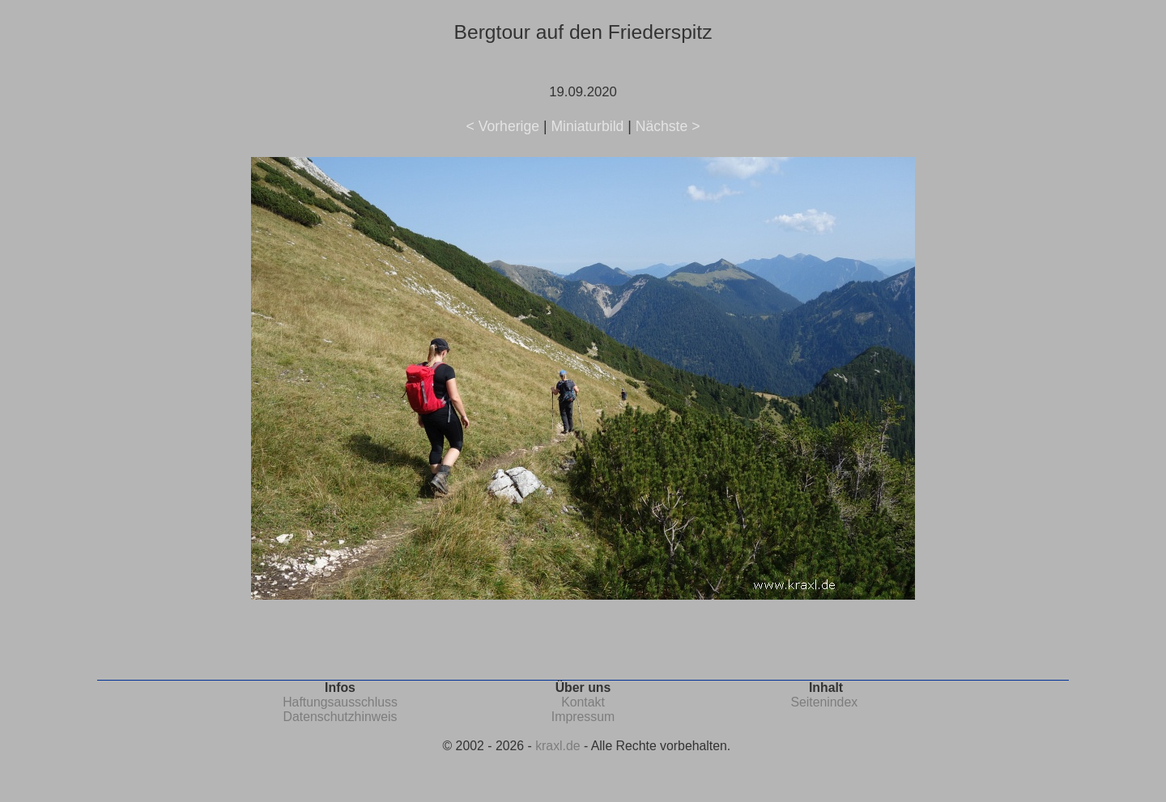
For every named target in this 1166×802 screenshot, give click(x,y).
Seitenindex (823, 702)
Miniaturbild (587, 126)
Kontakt (583, 702)
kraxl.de (557, 746)
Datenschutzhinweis (340, 716)
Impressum (583, 716)
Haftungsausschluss (340, 702)
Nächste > (668, 126)
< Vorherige (502, 126)
